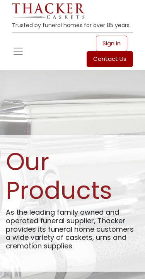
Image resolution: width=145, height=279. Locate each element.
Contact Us (109, 59)
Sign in (111, 43)
